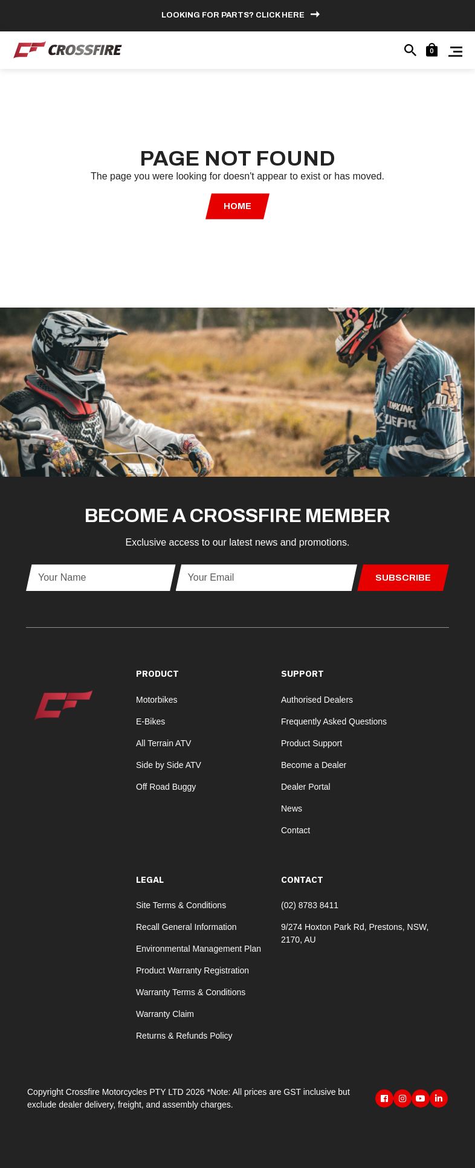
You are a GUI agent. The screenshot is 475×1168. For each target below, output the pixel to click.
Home (237, 206)
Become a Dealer (313, 765)
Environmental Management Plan (198, 948)
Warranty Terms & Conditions (190, 992)
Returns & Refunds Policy (184, 1036)
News (291, 808)
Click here (280, 15)
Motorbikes (156, 700)
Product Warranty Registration (192, 970)
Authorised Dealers (317, 700)
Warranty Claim (165, 1014)
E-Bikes (150, 721)
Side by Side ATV (168, 765)
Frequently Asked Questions (334, 721)
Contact (295, 830)
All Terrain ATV (163, 743)
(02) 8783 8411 (309, 905)
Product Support (311, 743)
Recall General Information (186, 927)
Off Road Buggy (166, 787)
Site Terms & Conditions (181, 905)
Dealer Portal (306, 787)
